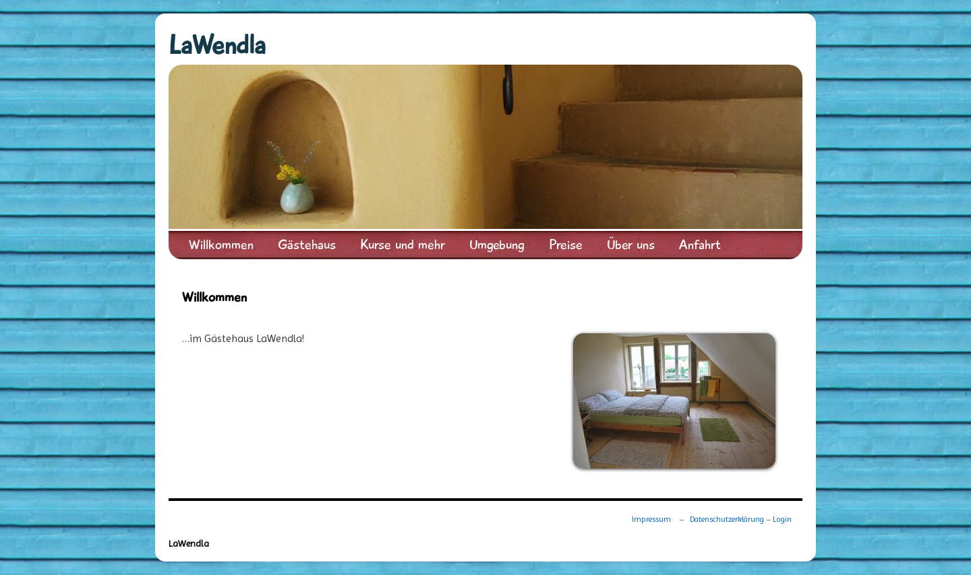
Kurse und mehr (402, 245)
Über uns (631, 245)
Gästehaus (307, 245)
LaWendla (217, 45)
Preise (566, 245)
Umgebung (497, 245)
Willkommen (221, 245)
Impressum (651, 519)
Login (782, 519)
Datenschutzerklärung (727, 519)
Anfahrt (700, 245)
